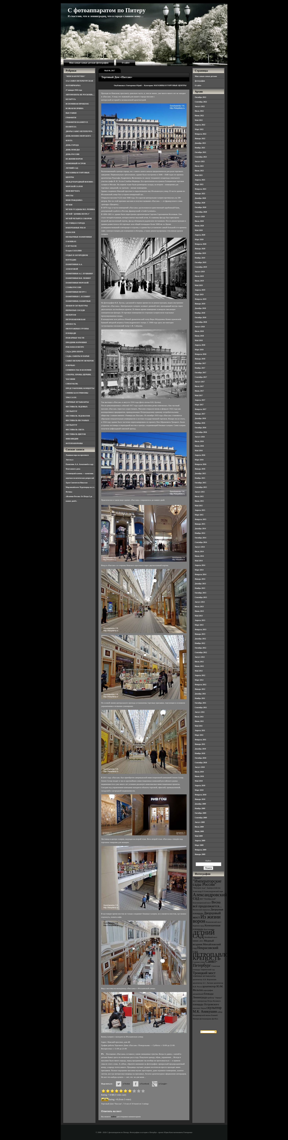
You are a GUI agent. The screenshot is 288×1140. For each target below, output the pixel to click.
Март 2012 (199, 680)
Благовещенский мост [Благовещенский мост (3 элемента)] (202, 903)
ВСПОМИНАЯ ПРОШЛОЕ (77, 104)
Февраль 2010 (200, 795)
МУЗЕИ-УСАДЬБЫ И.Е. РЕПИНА (80, 209)
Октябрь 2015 (200, 483)
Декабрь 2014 (200, 529)
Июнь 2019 (199, 281)
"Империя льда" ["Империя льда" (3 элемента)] (199, 888)
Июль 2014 (199, 551)
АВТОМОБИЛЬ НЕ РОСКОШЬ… (80, 95)
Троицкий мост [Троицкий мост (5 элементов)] (204, 973)
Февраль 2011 (200, 740)
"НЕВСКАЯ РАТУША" (75, 76)
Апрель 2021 (200, 180)
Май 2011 (199, 726)
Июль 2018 (199, 331)
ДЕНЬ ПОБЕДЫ (73, 150)
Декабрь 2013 (200, 584)
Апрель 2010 (200, 785)
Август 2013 (200, 602)
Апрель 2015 (200, 510)
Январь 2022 (200, 138)
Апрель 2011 (200, 730)
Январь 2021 (200, 194)
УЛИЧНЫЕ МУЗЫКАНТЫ (77, 402)
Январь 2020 (200, 249)
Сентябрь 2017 (201, 377)
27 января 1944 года (74, 90)
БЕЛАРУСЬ (71, 99)
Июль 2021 (199, 166)
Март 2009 (199, 845)
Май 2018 (199, 340)
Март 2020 (199, 239)
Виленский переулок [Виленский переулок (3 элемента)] (201, 910)
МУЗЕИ (69, 205)
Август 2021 (200, 161)
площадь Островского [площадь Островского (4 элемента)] (206, 1004)
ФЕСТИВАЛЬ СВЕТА (75, 430)
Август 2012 (200, 657)
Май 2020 (199, 230)
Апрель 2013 (200, 620)
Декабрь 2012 (200, 639)
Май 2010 (199, 781)
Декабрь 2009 (200, 804)
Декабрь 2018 (200, 308)
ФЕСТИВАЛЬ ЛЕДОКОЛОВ (78, 416)
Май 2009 (199, 836)
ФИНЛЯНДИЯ (72, 439)
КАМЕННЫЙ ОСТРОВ (76, 163)
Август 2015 (200, 492)
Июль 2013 (199, 607)
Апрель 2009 (200, 841)
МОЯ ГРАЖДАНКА (74, 200)
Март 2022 (199, 129)
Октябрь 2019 (200, 262)
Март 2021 (199, 184)
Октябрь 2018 (200, 317)
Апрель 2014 (200, 565)
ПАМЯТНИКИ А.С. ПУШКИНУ (79, 274)
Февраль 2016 (200, 464)
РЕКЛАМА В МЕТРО (75, 347)
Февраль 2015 (200, 519)
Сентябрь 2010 (201, 763)
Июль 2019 (199, 276)
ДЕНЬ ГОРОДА (72, 145)
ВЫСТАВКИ (71, 113)
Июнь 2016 (199, 446)
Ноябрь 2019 (200, 258)
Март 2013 (199, 625)
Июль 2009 (199, 827)
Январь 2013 (200, 634)
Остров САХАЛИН (74, 251)
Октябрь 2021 (200, 152)
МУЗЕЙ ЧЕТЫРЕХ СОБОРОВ (79, 219)
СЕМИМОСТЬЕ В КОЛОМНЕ (79, 370)
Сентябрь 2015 (201, 487)
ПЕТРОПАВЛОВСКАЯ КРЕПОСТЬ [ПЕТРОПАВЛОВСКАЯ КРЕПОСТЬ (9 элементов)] (220, 956)
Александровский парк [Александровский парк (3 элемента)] (213, 891)
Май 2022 (199, 120)
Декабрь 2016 (200, 418)
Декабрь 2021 (200, 143)
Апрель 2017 (200, 400)
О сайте (125, 62)
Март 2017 (199, 405)
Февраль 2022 (200, 134)
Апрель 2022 (200, 125)
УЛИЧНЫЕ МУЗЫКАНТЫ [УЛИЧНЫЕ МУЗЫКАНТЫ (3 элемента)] (204, 976)
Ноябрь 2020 (200, 203)
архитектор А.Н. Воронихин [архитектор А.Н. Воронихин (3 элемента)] (204, 979)
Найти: (208, 861)
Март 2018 (199, 350)
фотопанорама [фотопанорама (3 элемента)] (206, 1019)
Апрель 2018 (200, 345)
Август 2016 (200, 437)
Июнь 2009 (199, 831)
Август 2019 (200, 272)
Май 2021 (199, 175)
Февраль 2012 (200, 685)
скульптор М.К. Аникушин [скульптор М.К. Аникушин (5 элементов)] (207, 1009)
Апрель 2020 (200, 235)
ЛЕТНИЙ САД (72, 168)
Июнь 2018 (199, 336)
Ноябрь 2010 (200, 753)
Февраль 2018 (200, 354)
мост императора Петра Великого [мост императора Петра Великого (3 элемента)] (207, 1001)
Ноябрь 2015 (200, 478)
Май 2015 (199, 506)
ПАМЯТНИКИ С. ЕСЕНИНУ (78, 297)
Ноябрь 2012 (200, 643)
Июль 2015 (199, 496)
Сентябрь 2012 (201, 652)
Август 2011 (200, 712)
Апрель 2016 (200, 455)
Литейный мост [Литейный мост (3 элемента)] (210, 937)
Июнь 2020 (199, 226)
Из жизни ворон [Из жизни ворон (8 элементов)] (207, 919)
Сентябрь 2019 (201, 267)
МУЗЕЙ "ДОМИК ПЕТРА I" (78, 214)
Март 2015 (199, 515)
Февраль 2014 (200, 574)
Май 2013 (199, 616)
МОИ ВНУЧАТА (73, 191)
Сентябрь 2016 (201, 432)
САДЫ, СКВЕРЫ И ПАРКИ (77, 356)
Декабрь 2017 (200, 363)
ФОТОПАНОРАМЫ (74, 443)
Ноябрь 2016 (200, 423)
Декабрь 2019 (200, 253)
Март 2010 (199, 790)
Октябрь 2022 (200, 97)
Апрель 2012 (200, 675)
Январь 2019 (200, 304)
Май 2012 (199, 671)
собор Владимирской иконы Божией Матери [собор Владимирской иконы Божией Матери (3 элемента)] (207, 1015)
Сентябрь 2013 (201, 597)
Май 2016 (199, 451)
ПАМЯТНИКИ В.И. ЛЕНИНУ (78, 278)
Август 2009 (200, 822)
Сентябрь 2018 (201, 322)
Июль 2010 (199, 772)
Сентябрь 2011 (201, 707)
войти (113, 1116)
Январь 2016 (200, 469)
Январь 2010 (200, 799)
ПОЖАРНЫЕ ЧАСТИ (75, 338)
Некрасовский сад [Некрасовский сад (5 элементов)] (205, 949)
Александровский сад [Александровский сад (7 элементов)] (210, 896)
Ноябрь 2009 (200, 808)
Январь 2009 (200, 854)
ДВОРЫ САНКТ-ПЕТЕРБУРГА (79, 131)
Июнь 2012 (199, 666)
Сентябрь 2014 (201, 542)
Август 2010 (200, 767)
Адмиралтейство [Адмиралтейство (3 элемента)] (214, 888)
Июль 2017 (199, 386)
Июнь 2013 (199, 611)
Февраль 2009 (200, 850)
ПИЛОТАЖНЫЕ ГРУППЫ (77, 329)
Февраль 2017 (200, 409)
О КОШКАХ (71, 241)
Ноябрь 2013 (200, 588)
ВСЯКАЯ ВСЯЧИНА (75, 108)
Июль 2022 (199, 111)
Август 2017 (200, 382)
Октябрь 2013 (200, 593)
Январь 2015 (200, 524)
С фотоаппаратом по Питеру (107, 10)
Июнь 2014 (199, 556)
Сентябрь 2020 (201, 212)
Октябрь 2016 (200, 428)
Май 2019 (199, 285)
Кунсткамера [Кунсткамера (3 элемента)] (209, 929)
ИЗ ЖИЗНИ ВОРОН (74, 159)
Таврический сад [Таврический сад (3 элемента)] (208, 970)
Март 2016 (199, 460)
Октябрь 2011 (200, 703)
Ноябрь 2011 (200, 698)
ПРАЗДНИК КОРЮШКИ (76, 342)
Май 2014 (199, 561)
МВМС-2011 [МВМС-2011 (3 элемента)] (198, 941)
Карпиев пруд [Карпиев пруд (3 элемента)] (198, 926)
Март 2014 (199, 570)
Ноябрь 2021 (200, 148)
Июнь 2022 (199, 116)
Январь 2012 (200, 689)
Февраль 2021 (200, 189)
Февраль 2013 (200, 629)
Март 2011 (199, 735)
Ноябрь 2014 (200, 533)
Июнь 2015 (199, 501)
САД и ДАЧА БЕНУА (74, 352)
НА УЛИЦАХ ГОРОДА (75, 223)
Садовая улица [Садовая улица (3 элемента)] (199, 962)
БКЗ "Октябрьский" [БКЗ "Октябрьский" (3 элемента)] (208, 899)
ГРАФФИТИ (71, 118)
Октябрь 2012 (200, 648)
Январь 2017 (200, 414)
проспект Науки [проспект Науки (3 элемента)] (199, 1008)
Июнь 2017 (199, 391)
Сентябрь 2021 (201, 157)
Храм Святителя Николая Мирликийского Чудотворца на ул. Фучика (80, 487)
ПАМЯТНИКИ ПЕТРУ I (76, 292)
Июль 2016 (199, 441)
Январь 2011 (200, 744)
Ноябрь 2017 (200, 368)
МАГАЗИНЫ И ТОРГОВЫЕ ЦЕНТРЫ (170, 85)
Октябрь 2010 (200, 758)
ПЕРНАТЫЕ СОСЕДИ (75, 310)
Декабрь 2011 (200, 694)
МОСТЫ (69, 196)
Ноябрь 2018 (200, 313)
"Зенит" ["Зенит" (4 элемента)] (197, 877)
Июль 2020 (199, 221)
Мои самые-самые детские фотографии (89, 62)
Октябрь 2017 (200, 372)
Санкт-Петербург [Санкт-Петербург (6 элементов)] (205, 963)
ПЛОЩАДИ (71, 333)
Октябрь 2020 (200, 207)
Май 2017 (199, 395)
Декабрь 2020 (200, 198)
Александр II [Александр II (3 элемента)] (198, 891)
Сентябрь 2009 (201, 818)
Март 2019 (199, 294)
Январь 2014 (200, 579)
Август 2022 (200, 106)
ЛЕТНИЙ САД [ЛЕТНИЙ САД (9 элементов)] (204, 934)
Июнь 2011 (199, 721)
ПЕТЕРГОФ (71, 315)
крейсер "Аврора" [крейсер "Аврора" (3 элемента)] (214, 998)
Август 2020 (200, 216)
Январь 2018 (200, 359)
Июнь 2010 (199, 776)
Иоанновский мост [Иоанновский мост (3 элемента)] (213, 922)
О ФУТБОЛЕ (71, 246)
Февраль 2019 (200, 299)
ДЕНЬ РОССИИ (72, 154)
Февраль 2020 (200, 244)
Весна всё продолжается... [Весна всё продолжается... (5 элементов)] (207, 904)
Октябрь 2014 (200, 538)
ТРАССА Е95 (71, 397)
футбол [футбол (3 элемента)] (215, 1019)
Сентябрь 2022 (201, 102)
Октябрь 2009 (200, 813)
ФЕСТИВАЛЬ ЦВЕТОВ (76, 434)
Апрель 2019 (200, 290)
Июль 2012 (199, 662)
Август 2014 (200, 547)
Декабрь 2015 (200, 473)
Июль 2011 (199, 717)
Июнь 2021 (199, 171)
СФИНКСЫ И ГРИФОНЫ (77, 393)
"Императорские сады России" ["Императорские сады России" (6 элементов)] (207, 883)
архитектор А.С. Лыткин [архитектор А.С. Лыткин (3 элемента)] (203, 983)
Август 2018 (200, 327)
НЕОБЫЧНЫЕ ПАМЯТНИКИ (79, 237)
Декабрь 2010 (200, 749)
